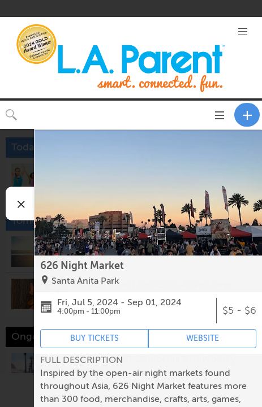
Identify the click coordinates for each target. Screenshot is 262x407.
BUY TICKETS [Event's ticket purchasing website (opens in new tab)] (94, 338)
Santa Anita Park (85, 281)
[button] (242, 31)
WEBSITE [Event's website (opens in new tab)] (202, 338)
